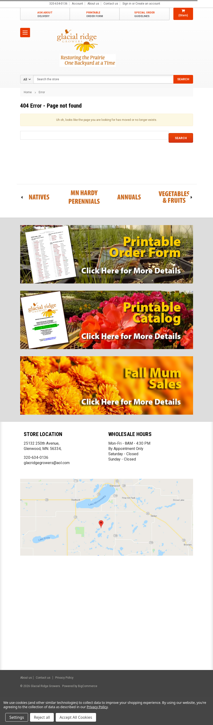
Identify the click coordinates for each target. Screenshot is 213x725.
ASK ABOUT (44, 14)
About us (93, 3)
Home (28, 92)
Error (42, 92)
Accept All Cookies (76, 717)
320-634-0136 (36, 457)
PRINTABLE (94, 14)
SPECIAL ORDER (144, 14)
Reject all (42, 717)
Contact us (110, 3)
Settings (16, 717)
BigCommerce (87, 686)
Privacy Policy (64, 677)
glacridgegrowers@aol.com (47, 463)
